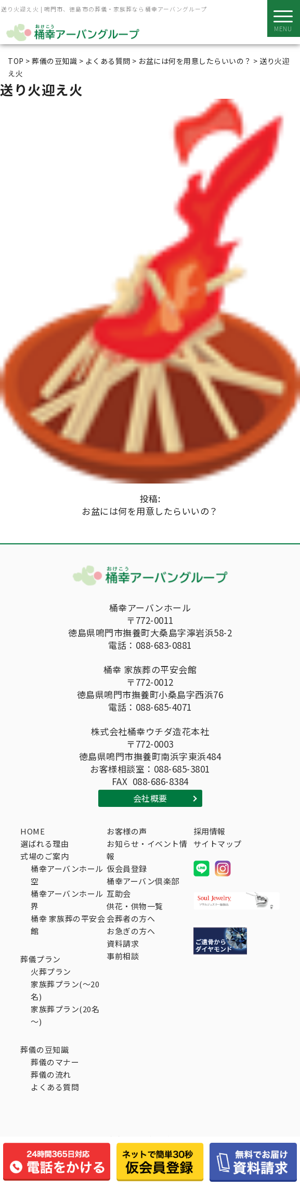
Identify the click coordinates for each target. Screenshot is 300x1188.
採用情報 (209, 831)
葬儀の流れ (51, 1074)
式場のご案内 (44, 856)
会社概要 (150, 798)
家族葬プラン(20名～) (65, 1015)
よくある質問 (55, 1086)
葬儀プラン (40, 959)
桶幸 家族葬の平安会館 (68, 924)
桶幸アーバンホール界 (67, 899)
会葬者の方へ (131, 918)
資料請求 (123, 943)
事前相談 (123, 955)
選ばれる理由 (44, 843)
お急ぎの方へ (131, 930)
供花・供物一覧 (135, 905)
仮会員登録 (127, 868)
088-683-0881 (164, 645)
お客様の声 (127, 831)
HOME (32, 831)
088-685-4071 (164, 707)
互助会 (119, 893)
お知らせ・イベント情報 (147, 849)
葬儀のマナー (55, 1061)
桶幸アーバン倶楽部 (143, 881)
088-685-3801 (182, 769)
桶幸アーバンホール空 (67, 874)
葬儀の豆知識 (44, 1049)
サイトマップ (217, 843)
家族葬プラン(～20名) (65, 990)
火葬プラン (51, 971)
